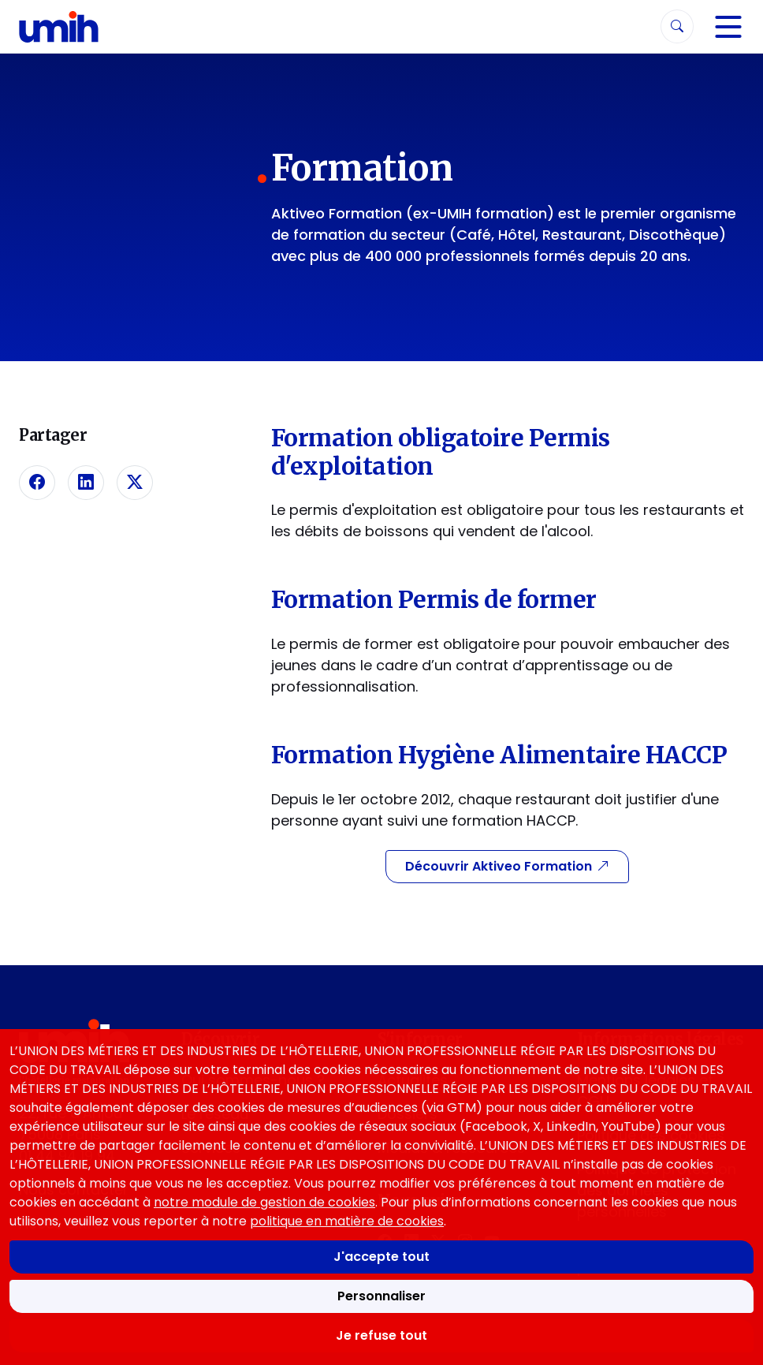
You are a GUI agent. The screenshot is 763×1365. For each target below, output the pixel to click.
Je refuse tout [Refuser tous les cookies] (381, 1335)
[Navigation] (728, 27)
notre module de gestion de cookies (264, 1202)
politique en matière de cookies (347, 1221)
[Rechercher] (677, 26)
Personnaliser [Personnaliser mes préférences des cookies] (381, 1296)
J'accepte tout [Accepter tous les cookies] (381, 1257)
